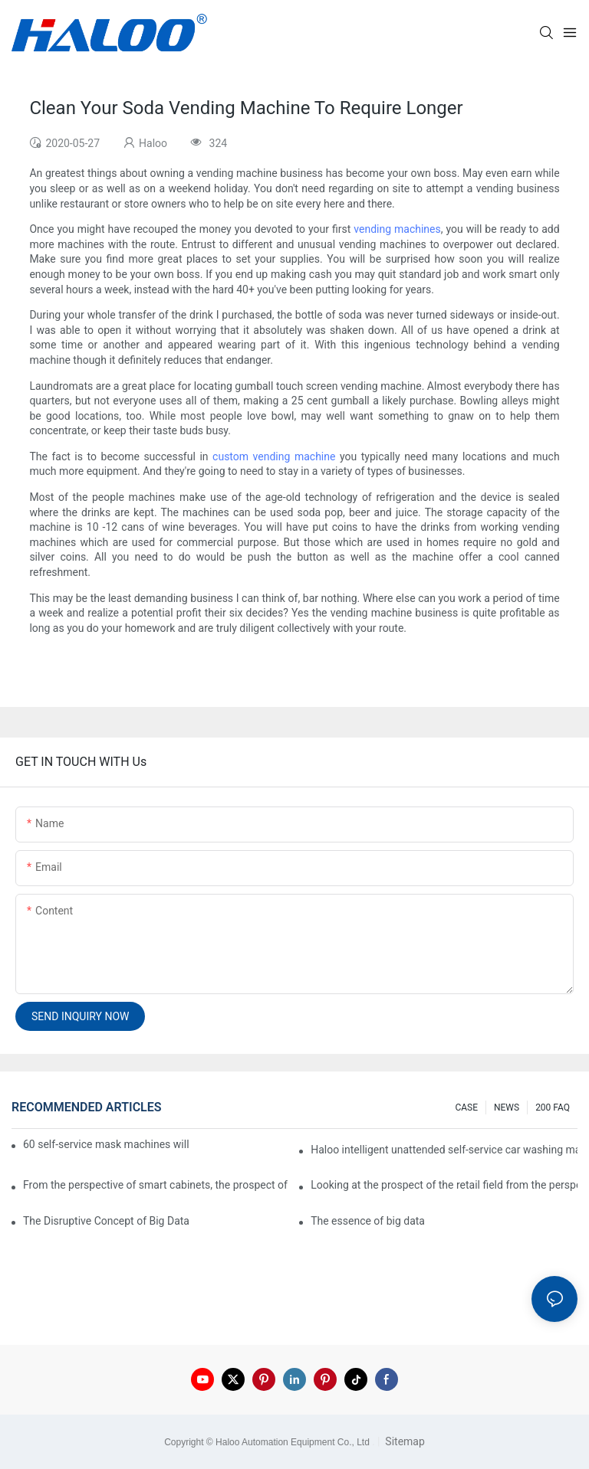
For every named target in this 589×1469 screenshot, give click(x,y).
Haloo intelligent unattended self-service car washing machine (444, 1149)
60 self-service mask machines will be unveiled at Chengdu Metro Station (107, 1144)
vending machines (397, 229)
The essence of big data (368, 1221)
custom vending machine (273, 456)
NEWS (506, 1107)
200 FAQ (552, 1107)
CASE (466, 1107)
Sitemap (404, 1441)
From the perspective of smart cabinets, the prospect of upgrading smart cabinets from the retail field (156, 1185)
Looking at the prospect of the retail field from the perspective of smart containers (444, 1185)
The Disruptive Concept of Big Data (106, 1221)
